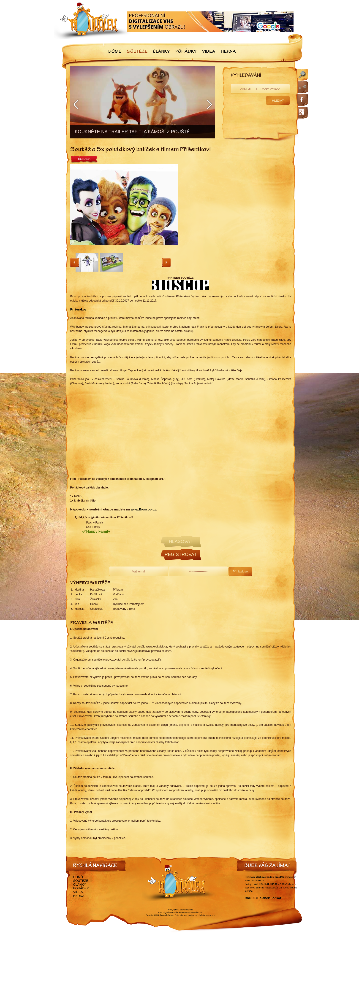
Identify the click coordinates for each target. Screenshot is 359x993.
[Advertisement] (237, 211)
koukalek (184, 910)
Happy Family (98, 531)
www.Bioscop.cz (143, 509)
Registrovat (181, 554)
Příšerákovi (79, 309)
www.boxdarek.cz (254, 880)
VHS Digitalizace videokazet (171, 912)
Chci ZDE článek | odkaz (263, 898)
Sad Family (93, 527)
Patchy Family (94, 522)
